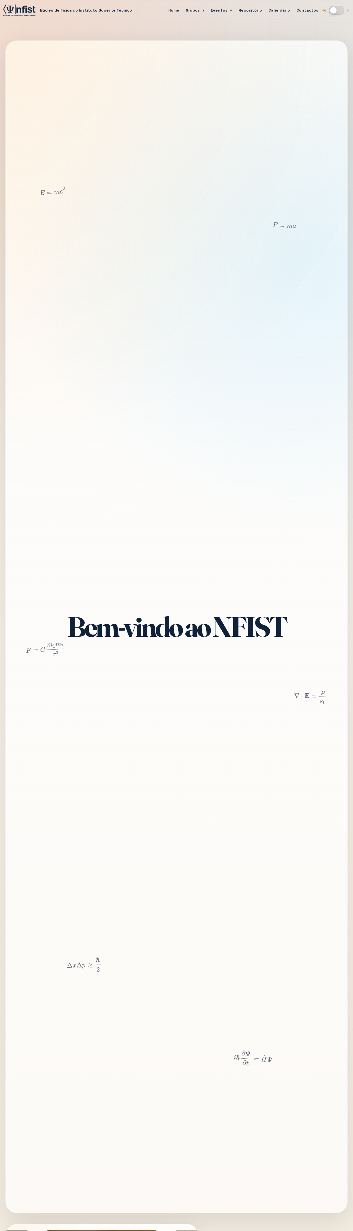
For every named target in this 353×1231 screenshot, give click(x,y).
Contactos (307, 10)
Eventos (219, 10)
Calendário (279, 10)
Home (173, 10)
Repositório (250, 10)
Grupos (193, 10)
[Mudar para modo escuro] (336, 10)
